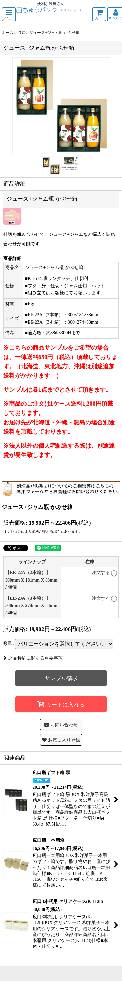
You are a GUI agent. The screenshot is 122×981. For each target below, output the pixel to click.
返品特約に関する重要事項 (33, 658)
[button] (9, 14)
